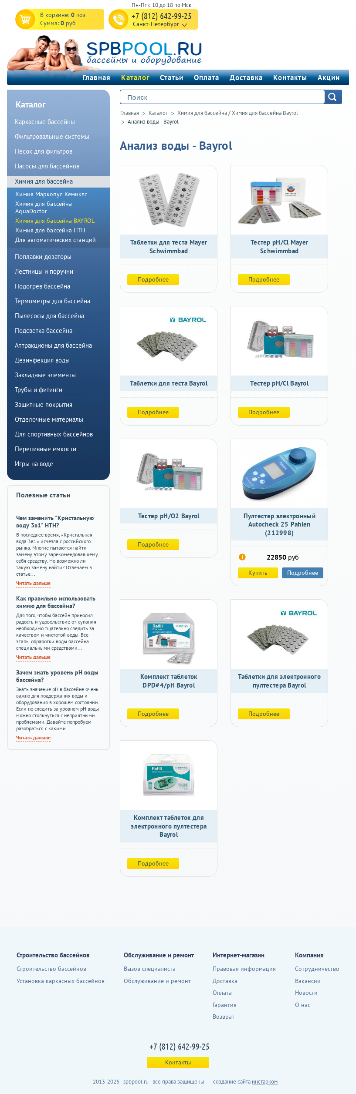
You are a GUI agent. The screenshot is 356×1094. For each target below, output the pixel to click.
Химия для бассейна (202, 113)
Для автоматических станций (55, 240)
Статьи (171, 77)
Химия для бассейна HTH (50, 230)
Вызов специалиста (150, 969)
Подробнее (153, 279)
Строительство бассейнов (51, 969)
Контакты (290, 77)
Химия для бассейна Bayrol (265, 113)
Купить (258, 573)
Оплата (206, 77)
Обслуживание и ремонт (157, 981)
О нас (302, 1005)
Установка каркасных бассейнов (61, 981)
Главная (96, 77)
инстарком (265, 1081)
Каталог (135, 77)
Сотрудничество (317, 969)
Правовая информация (244, 969)
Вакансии (308, 981)
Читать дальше (33, 583)
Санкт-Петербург (156, 24)
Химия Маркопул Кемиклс (51, 194)
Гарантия (225, 1005)
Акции (329, 77)
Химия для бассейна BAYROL (55, 221)
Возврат (223, 1016)
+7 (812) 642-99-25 (162, 15)
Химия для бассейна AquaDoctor (43, 207)
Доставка (246, 77)
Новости (306, 993)
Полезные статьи (43, 494)
